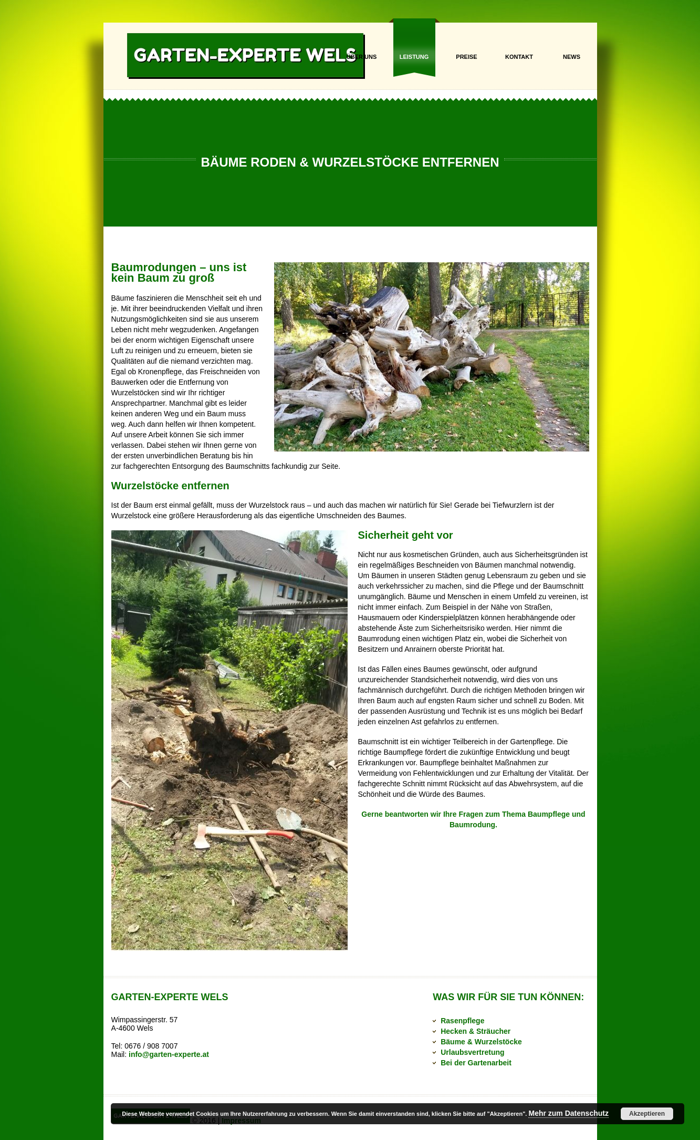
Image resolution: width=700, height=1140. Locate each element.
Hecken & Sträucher (475, 1031)
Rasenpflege (462, 1020)
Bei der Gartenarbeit (476, 1063)
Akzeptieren (647, 1113)
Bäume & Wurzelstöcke (481, 1042)
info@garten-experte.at (169, 1054)
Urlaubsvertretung (472, 1052)
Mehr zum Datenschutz (568, 1113)
